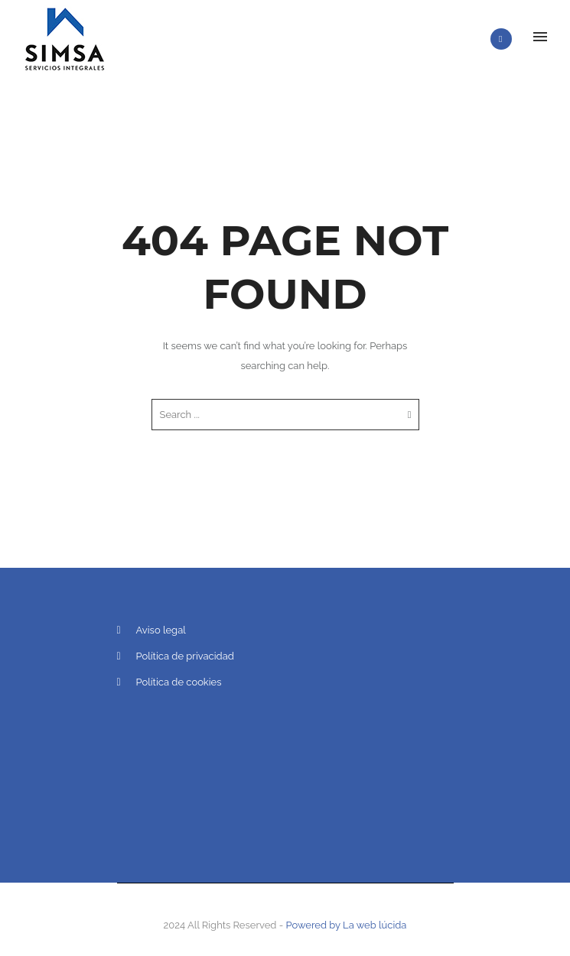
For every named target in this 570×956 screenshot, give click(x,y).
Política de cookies (179, 682)
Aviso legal (161, 630)
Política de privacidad (185, 656)
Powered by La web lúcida (346, 925)
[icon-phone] (505, 39)
